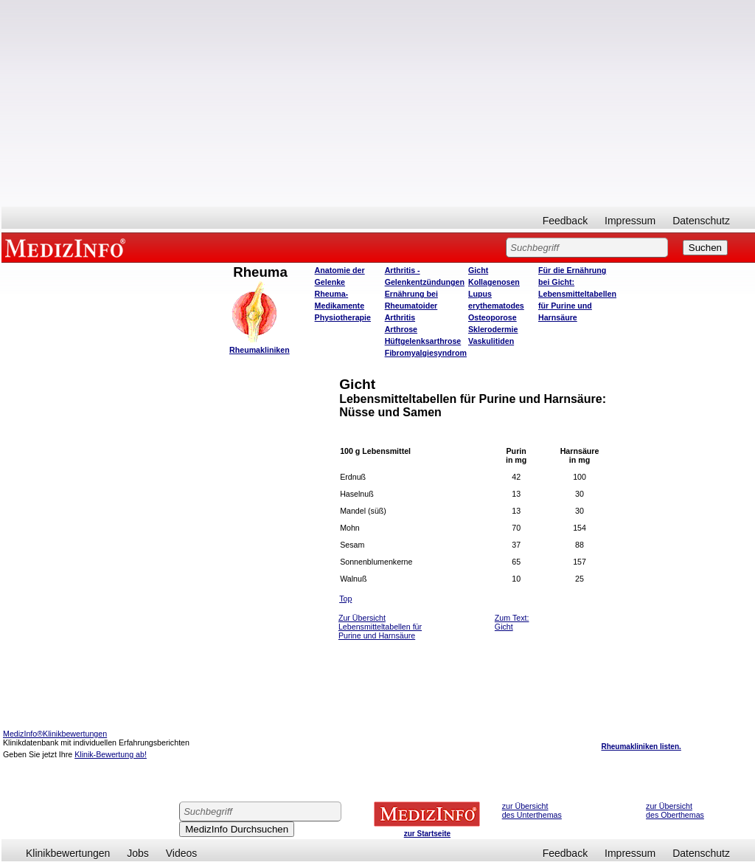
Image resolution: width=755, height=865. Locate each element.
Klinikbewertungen (68, 853)
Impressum (630, 221)
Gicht (478, 270)
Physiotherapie (343, 317)
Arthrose (401, 329)
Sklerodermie (493, 329)
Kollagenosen (494, 282)
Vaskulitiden (491, 341)
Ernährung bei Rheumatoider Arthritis (411, 305)
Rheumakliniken (259, 349)
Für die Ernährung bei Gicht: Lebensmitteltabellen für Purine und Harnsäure (577, 294)
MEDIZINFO (67, 247)
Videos (182, 853)
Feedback (565, 221)
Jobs (138, 853)
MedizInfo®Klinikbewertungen (55, 733)
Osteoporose (492, 317)
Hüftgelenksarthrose (423, 341)
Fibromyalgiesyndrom (426, 352)
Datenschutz (701, 221)
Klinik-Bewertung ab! (110, 754)
